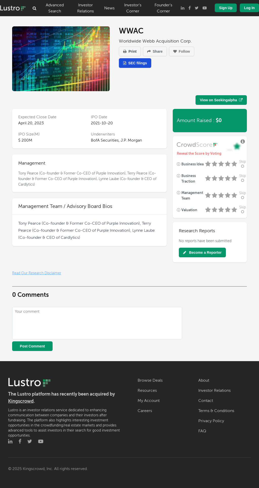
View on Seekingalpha (221, 100)
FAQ (202, 431)
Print (130, 51)
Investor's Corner (132, 8)
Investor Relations (85, 8)
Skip (242, 164)
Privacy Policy (211, 421)
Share (155, 51)
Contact (205, 400)
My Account (149, 400)
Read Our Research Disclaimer (36, 273)
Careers (145, 410)
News (109, 8)
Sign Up (225, 8)
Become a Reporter (202, 252)
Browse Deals (150, 380)
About (203, 380)
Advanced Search (55, 8)
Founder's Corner (163, 8)
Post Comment (32, 346)
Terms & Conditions (216, 410)
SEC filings (135, 63)
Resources (147, 390)
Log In (249, 8)
